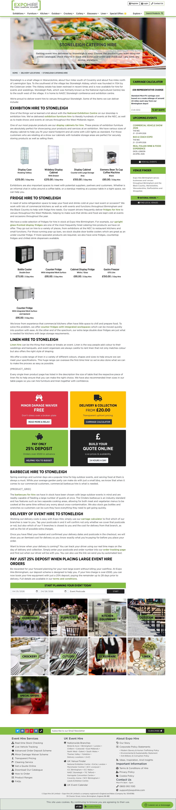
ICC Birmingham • (75, 770)
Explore (136, 13)
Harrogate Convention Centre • (81, 775)
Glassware (92, 13)
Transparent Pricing (25, 758)
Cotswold (80, 749)
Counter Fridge (53, 271)
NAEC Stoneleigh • (75, 772)
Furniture (31, 13)
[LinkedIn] (36, 731)
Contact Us (123, 779)
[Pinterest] (31, 731)
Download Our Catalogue (29, 769)
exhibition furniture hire (58, 116)
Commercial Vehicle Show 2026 (147, 126)
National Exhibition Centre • (79, 764)
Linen (103, 13)
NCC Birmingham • (91, 778)
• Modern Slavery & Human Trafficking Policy (139, 750)
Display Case (25, 171)
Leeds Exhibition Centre (77, 781)
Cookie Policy (126, 775)
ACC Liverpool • (93, 767)
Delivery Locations (75, 757)
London (97, 746)
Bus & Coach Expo (143, 136)
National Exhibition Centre (82, 113)
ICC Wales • (89, 770)
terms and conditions (65, 578)
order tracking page (114, 549)
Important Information (131, 763)
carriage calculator (91, 518)
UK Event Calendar (77, 785)
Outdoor (56, 13)
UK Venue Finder (76, 761)
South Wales (91, 751)
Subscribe (155, 731)
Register (133, 3)
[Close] (79, 807)
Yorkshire (86, 754)
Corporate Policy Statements (134, 746)
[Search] (154, 13)
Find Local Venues (148, 202)
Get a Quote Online (25, 766)
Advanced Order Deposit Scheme (33, 750)
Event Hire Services (25, 738)
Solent (82, 751)
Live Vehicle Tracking (26, 746)
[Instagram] (27, 731)
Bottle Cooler (25, 271)
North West (72, 751)
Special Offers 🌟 (118, 13)
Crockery (68, 13)
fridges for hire (111, 209)
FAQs (18, 781)
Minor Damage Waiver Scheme (31, 754)
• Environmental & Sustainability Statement (138, 753)
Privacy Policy (126, 772)
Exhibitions (18, 13)
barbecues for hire (25, 494)
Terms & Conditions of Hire (133, 768)
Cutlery (79, 13)
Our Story (124, 743)
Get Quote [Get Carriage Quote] (158, 110)
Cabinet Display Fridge (82, 271)
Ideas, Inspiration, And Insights (136, 760)
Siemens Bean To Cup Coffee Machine (111, 172)
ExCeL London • (99, 764)
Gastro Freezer (111, 271)
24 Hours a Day (98, 460)
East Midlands (92, 749)
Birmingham (86, 746)
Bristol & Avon (73, 746)
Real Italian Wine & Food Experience (147, 147)
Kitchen (44, 13)
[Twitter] (18, 731)
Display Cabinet (82, 172)
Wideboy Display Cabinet (54, 172)
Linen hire (15, 344)
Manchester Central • (76, 767)
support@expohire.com (132, 790)
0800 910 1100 (127, 786)
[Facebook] (22, 731)
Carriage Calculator (98, 421)
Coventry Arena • (75, 778)
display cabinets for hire (70, 125)
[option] (24, 155)
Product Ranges (23, 777)
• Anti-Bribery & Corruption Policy (134, 756)
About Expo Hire (127, 738)
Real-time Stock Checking (29, 743)
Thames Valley (73, 754)
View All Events (148, 162)
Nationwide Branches (78, 743)
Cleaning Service (24, 762)
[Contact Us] (157, 3)
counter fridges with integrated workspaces (65, 326)
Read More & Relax (39, 421)
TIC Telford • (89, 772)
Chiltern (70, 749)
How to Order (22, 773)
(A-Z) (87, 757)
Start (116, 591)
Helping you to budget (39, 460)
